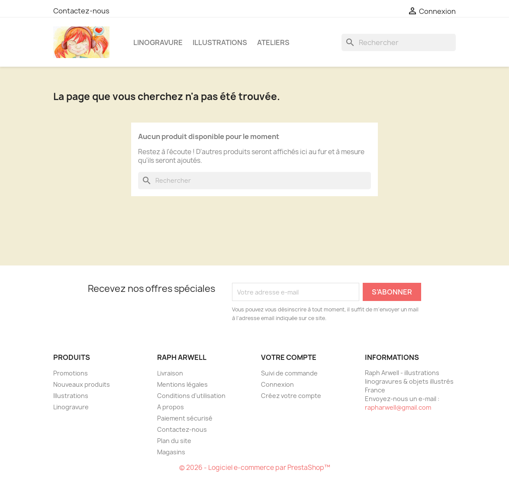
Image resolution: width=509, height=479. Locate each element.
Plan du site (174, 441)
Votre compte (288, 357)
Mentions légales (182, 384)
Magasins (171, 452)
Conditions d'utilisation (191, 396)
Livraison (170, 373)
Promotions (70, 373)
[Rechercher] (398, 42)
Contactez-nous (81, 11)
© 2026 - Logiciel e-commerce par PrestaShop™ (254, 467)
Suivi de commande (289, 373)
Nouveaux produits (81, 384)
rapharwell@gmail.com (398, 407)
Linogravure (158, 42)
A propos (170, 407)
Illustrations (220, 42)
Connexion (277, 384)
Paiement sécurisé (185, 418)
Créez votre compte (291, 396)
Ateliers (273, 42)
